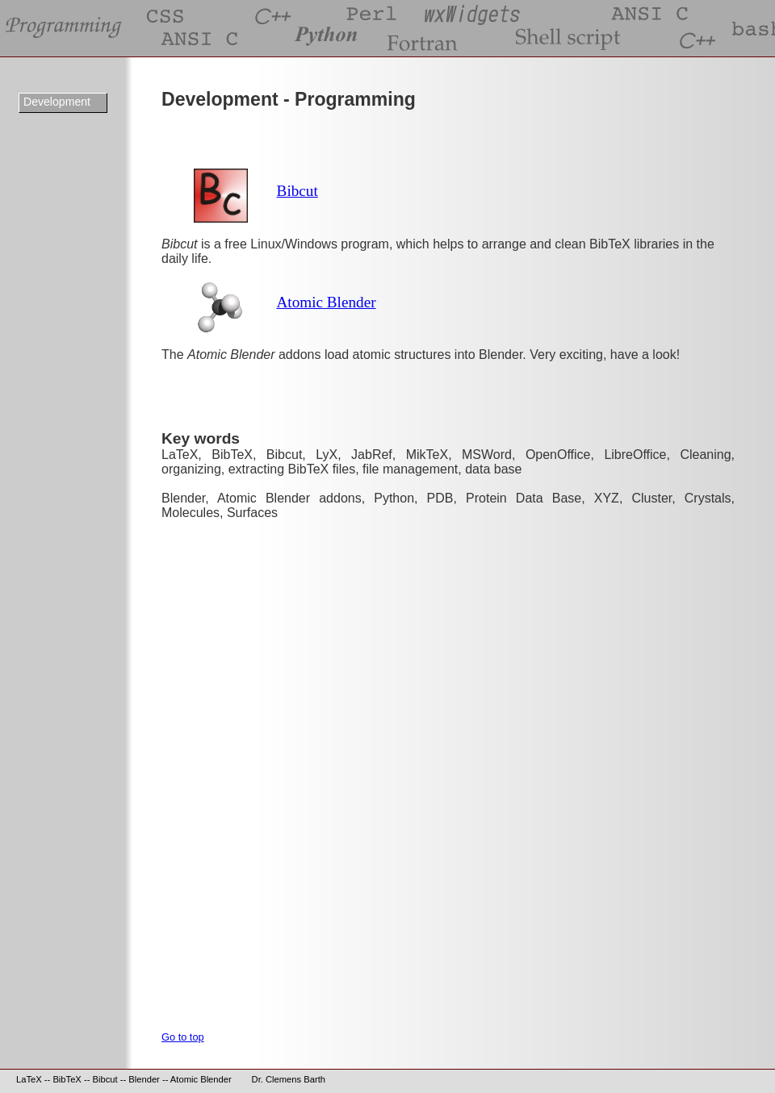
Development (56, 101)
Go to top (182, 1037)
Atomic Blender (325, 302)
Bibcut (297, 190)
